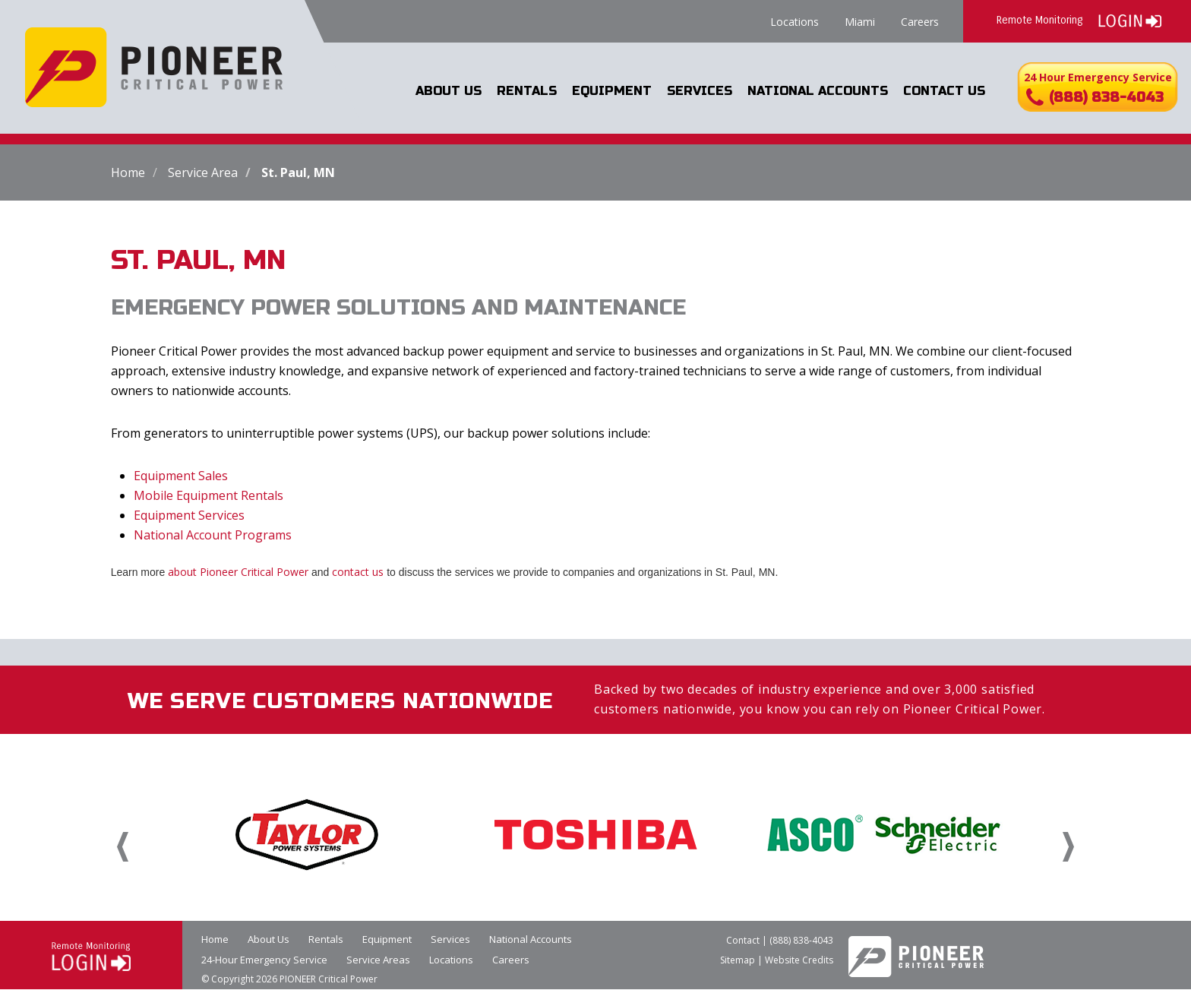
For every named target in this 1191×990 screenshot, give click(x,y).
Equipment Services (189, 515)
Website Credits (799, 960)
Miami (860, 21)
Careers (920, 21)
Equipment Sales (181, 475)
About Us (452, 91)
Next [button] (1068, 847)
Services (700, 91)
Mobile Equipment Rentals (208, 495)
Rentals (530, 91)
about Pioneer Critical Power (238, 572)
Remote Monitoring (1079, 19)
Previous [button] (122, 847)
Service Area (203, 172)
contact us (358, 572)
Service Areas (378, 959)
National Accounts (818, 91)
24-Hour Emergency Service (264, 959)
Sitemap (737, 960)
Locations (794, 21)
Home (128, 172)
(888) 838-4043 (801, 940)
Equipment (613, 91)
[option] (307, 834)
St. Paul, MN (298, 172)
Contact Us (944, 91)
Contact (743, 940)
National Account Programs (213, 535)
